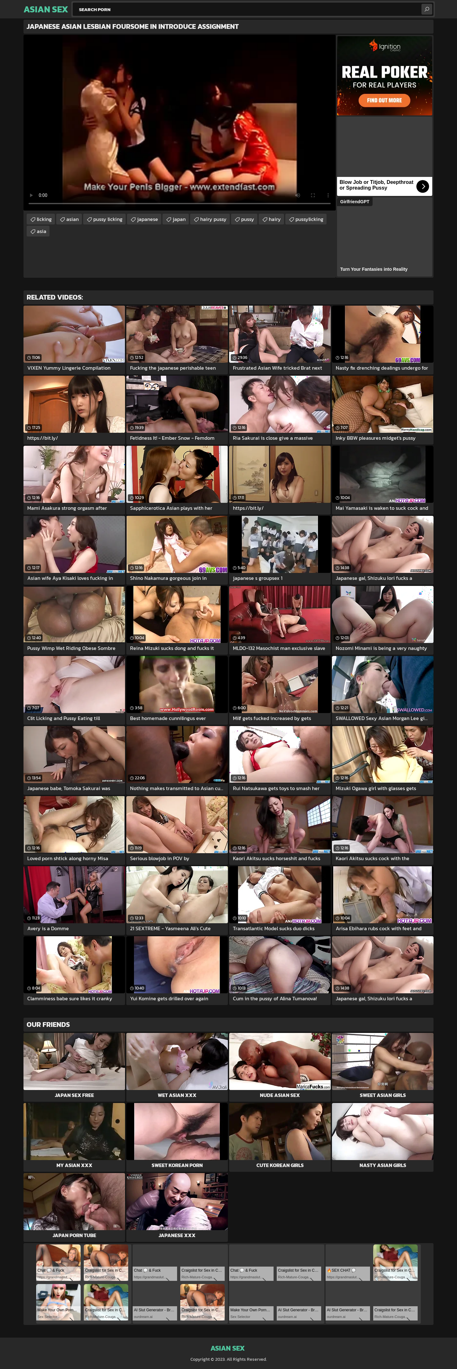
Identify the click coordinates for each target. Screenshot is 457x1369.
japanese (147, 219)
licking (44, 219)
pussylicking (309, 219)
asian (72, 219)
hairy (275, 219)
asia (41, 231)
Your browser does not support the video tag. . (179, 123)
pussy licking (108, 219)
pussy (247, 219)
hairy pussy (213, 219)
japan (179, 219)
